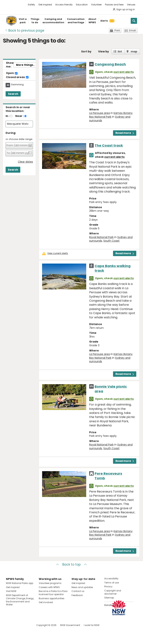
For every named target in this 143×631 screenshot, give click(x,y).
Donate (108, 605)
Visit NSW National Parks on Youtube (25, 625)
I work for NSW (91, 625)
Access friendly (64, 4)
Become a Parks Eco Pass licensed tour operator (53, 593)
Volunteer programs (50, 583)
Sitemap (109, 597)
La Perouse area (99, 113)
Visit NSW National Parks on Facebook (9, 625)
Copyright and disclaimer (112, 592)
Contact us (78, 591)
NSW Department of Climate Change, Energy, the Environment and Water (20, 600)
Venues (131, 4)
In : (7, 116)
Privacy (108, 586)
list (120, 51)
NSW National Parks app (19, 583)
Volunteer (96, 4)
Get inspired (45, 4)
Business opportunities (51, 598)
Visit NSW (11, 591)
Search (13, 94)
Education (82, 4)
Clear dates (25, 162)
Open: (12, 73)
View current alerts (57, 253)
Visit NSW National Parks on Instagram (17, 625)
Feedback (77, 595)
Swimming (17, 84)
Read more (124, 133)
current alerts (123, 72)
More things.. (25, 65)
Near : (19, 116)
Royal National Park (101, 237)
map (134, 51)
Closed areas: (17, 77)
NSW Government (70, 625)
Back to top (71, 564)
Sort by (86, 51)
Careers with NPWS (49, 587)
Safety (31, 4)
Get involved (46, 602)
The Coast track (109, 145)
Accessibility (111, 578)
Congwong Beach (110, 64)
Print (117, 30)
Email (132, 30)
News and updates (82, 587)
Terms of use (111, 582)
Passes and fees (114, 4)
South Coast (111, 241)
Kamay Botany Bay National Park (111, 115)
